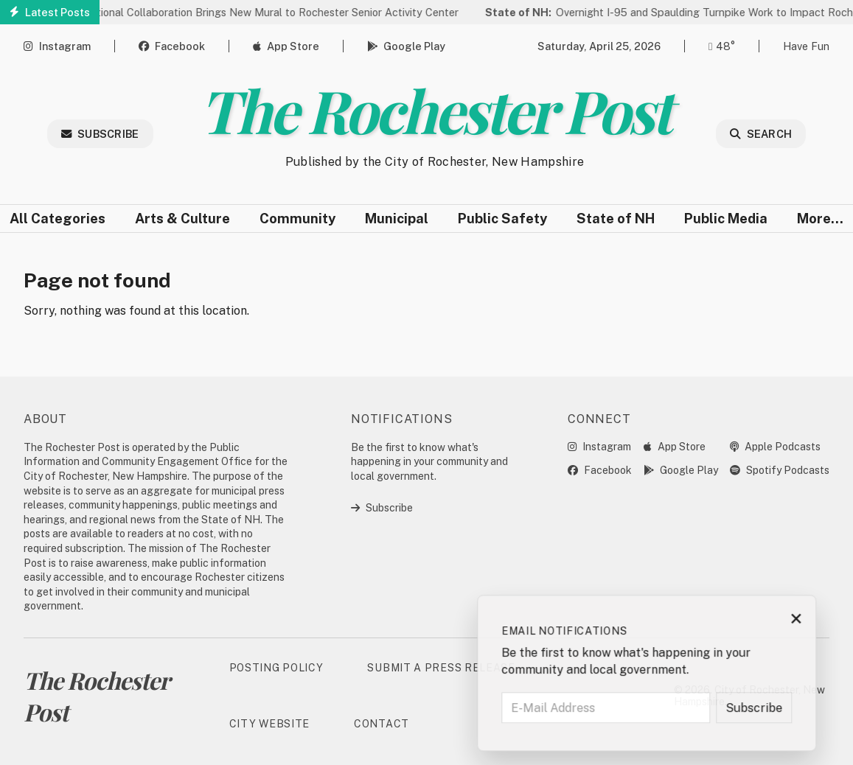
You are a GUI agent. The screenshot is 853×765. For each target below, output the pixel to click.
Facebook (172, 46)
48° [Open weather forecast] (721, 46)
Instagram (57, 46)
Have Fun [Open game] (806, 46)
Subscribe (100, 134)
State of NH (616, 218)
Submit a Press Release (441, 668)
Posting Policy (276, 668)
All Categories (57, 218)
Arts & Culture (182, 218)
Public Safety (502, 218)
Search (761, 134)
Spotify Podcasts (779, 470)
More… (820, 218)
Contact (381, 724)
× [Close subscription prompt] (818, 621)
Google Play (406, 46)
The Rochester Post (434, 109)
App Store (286, 46)
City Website (269, 724)
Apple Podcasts (775, 447)
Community (297, 218)
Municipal (396, 218)
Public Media (725, 218)
